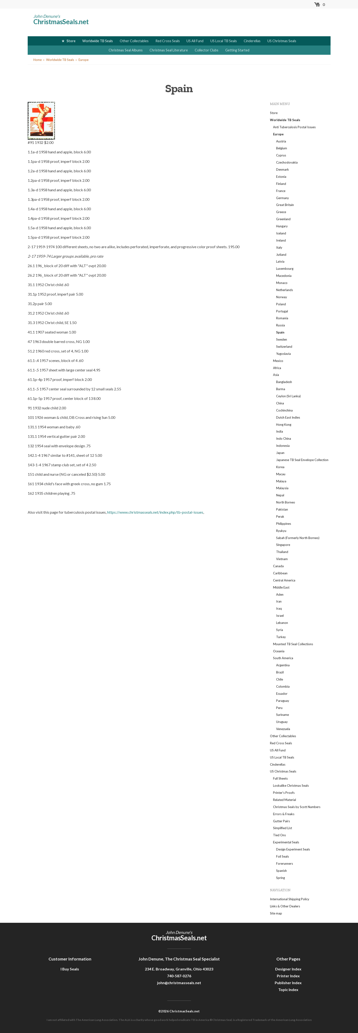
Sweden (281, 339)
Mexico (278, 361)
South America (283, 658)
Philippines (283, 524)
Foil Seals (282, 856)
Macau (280, 474)
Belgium (281, 148)
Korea (280, 467)
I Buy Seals (70, 969)
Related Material (284, 800)
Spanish (281, 871)
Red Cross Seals (167, 41)
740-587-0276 (179, 976)
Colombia (283, 686)
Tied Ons (279, 835)
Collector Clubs (206, 50)
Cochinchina (284, 410)
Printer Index (288, 976)
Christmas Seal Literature (169, 50)
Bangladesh (284, 382)
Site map (276, 913)
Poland (281, 304)
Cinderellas (252, 41)
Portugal (282, 311)
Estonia (281, 176)
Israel (280, 615)
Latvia (280, 261)
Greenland (283, 219)
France (280, 191)
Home (37, 60)
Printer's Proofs (284, 793)
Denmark (282, 169)
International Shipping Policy (289, 899)
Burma (280, 389)
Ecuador (281, 693)
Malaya (281, 481)
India (279, 431)
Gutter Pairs (281, 821)
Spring (280, 878)
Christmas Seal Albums (126, 50)
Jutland (281, 254)
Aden (279, 594)
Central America (284, 580)
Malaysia (282, 488)
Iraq (279, 608)
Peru (279, 708)
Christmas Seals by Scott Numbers (296, 807)
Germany (282, 198)
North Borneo (285, 502)
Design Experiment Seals (293, 849)
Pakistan (282, 509)
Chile (279, 679)
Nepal (280, 495)
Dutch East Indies (288, 417)
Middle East (281, 587)
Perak (280, 516)
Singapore (283, 545)
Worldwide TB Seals (97, 41)
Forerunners (284, 863)
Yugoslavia (283, 354)
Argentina (283, 665)
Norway (281, 297)
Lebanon (282, 623)
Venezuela (283, 729)
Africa (277, 368)
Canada (278, 566)
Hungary (282, 226)
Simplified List (282, 828)
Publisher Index (288, 982)
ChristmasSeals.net (61, 21)
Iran (279, 601)
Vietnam (282, 559)
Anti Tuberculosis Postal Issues (294, 127)
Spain (280, 332)
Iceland (281, 233)
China (280, 403)
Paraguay (282, 701)
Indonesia (283, 446)
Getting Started (237, 50)
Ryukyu (281, 531)
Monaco (281, 283)
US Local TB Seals (223, 41)
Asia (276, 375)
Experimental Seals (286, 842)
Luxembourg (284, 268)
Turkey (281, 637)
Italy (279, 247)
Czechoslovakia (287, 162)
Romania (282, 318)
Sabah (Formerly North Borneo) (297, 538)
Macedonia (284, 276)
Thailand (282, 552)
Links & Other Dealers (285, 906)
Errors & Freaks (283, 814)
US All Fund (194, 41)
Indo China (283, 438)
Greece (281, 212)
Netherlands (284, 290)
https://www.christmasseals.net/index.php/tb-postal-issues (155, 512)
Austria (281, 141)
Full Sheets (280, 778)
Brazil (280, 672)
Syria (279, 630)
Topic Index (288, 989)
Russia (280, 325)
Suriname (282, 715)
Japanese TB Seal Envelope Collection (302, 460)
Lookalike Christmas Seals (291, 785)
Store (70, 41)
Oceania (278, 651)
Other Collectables (134, 41)
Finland (281, 184)
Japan (280, 453)
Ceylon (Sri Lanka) (288, 396)
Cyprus (281, 155)
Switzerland (284, 346)
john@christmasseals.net (179, 982)
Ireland (281, 240)
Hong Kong (283, 424)
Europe (83, 60)
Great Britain (285, 205)
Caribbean (280, 573)
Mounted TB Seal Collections (293, 644)
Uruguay (282, 722)
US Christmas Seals (281, 41)
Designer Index (288, 969)
